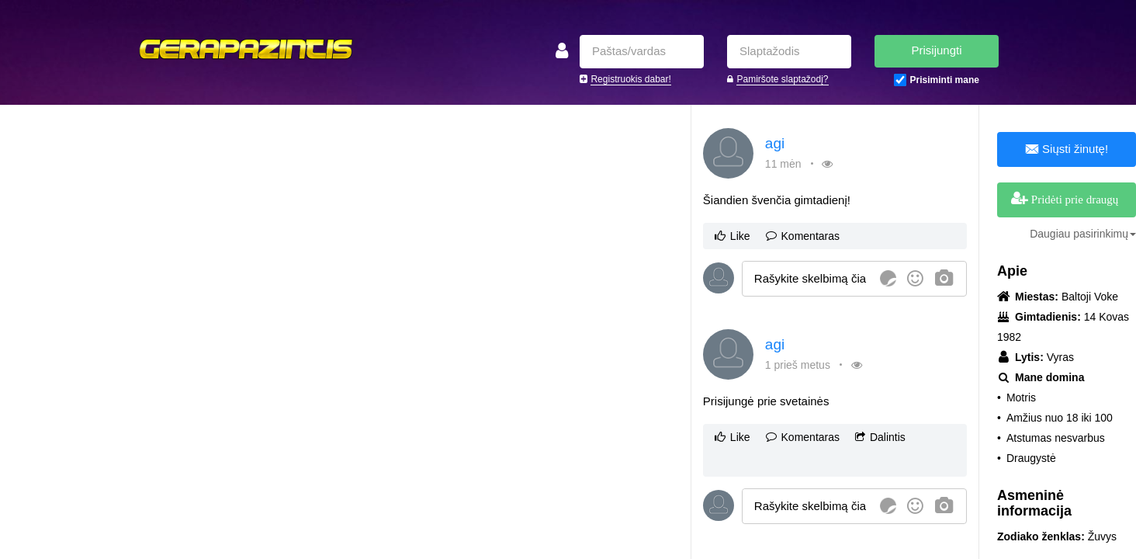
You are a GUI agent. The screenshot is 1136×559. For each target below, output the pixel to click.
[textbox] (809, 278)
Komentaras (803, 236)
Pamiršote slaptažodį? (782, 79)
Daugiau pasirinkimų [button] (1083, 233)
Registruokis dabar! (630, 79)
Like (732, 236)
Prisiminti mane (944, 80)
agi (774, 143)
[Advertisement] (276, 221)
